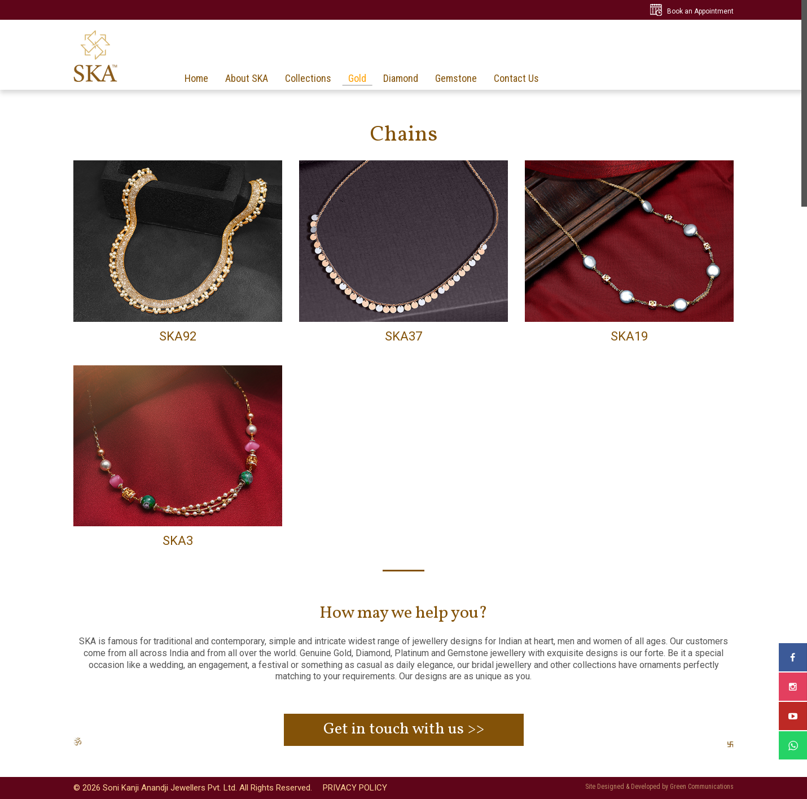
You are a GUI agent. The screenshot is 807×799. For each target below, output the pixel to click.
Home (196, 78)
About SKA (246, 78)
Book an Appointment (700, 11)
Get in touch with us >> (403, 729)
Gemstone (456, 78)
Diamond (400, 78)
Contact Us (516, 78)
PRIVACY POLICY (355, 788)
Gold (357, 78)
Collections (308, 78)
